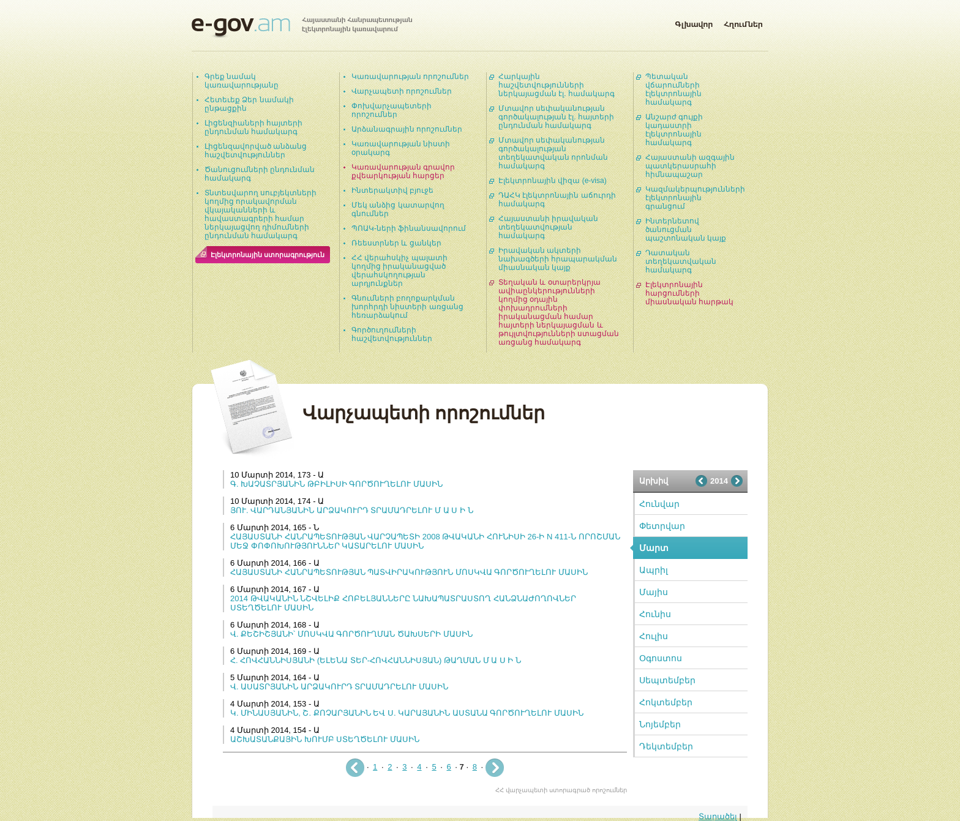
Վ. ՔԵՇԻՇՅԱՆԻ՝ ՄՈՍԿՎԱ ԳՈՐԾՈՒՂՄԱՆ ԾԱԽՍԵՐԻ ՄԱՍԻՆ (351, 634)
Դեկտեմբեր (666, 746)
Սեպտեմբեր (667, 680)
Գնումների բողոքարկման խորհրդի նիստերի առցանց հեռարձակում (407, 307)
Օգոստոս (660, 658)
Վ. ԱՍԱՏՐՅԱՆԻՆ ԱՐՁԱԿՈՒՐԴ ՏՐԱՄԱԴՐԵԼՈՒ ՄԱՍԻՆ (339, 686)
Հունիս (655, 614)
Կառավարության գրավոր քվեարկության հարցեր (403, 171)
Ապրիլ (653, 570)
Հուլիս (653, 636)
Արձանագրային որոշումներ (406, 129)
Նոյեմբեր (660, 724)
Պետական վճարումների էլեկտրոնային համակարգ (673, 89)
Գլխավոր (693, 22)
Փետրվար (662, 526)
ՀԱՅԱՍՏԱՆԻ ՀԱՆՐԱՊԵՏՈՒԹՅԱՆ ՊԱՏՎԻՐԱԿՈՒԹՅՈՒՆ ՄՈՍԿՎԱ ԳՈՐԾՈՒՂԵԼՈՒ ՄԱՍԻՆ (409, 572)
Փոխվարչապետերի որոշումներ (391, 110)
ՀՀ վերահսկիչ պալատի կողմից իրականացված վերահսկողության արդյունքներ (399, 270)
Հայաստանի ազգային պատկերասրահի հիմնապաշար (690, 166)
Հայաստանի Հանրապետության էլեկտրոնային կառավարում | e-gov (302, 27)
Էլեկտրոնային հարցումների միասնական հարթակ (689, 293)
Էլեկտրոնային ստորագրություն (267, 254)
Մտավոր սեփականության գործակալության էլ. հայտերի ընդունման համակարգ (556, 117)
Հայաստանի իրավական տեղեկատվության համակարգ (548, 227)
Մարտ (654, 548)
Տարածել (718, 816)
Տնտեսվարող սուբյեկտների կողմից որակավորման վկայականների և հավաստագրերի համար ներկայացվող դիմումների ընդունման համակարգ (260, 214)
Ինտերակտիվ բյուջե (392, 190)
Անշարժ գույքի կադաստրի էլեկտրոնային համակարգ (674, 130)
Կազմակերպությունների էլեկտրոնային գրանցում (695, 198)
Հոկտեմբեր (665, 702)
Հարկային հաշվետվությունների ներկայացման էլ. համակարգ (556, 85)
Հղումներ (743, 22)
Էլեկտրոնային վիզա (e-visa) (552, 180)
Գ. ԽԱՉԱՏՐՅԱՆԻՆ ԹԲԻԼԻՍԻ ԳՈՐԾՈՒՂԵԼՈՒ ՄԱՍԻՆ (336, 484)
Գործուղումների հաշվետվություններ (391, 334)
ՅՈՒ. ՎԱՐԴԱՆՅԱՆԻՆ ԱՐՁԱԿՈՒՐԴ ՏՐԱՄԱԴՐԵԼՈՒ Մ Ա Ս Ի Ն (351, 510)
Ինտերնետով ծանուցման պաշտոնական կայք (685, 229)
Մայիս (653, 592)
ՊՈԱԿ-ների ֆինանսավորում (408, 228)
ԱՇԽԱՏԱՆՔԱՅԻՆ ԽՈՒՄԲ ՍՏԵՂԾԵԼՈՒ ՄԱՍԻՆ (324, 739)
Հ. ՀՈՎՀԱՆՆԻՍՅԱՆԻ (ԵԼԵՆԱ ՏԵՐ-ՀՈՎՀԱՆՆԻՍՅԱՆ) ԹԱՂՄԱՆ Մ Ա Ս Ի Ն (375, 660)
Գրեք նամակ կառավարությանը (241, 80)
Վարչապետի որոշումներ (401, 91)
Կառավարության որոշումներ (410, 76)
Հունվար (659, 504)
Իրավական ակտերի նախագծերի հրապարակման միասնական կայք (557, 259)
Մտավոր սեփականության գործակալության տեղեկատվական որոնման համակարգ (553, 153)
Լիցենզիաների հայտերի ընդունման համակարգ (253, 127)
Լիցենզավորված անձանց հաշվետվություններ (255, 150)
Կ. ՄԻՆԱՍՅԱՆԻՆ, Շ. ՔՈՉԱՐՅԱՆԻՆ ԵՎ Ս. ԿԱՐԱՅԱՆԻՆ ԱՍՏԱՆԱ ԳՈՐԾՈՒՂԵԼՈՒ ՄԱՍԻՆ (406, 713)
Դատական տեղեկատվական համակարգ (680, 261)
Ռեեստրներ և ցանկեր (396, 243)
